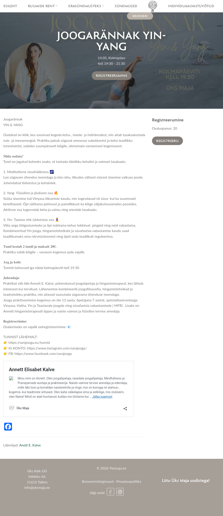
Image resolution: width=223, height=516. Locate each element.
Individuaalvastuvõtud (191, 6)
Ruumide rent (42, 6)
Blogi (111, 16)
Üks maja (85, 16)
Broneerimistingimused (97, 481)
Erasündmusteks (86, 6)
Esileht (10, 6)
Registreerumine (111, 75)
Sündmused (126, 6)
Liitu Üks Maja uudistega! (186, 480)
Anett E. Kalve (30, 445)
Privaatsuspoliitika (128, 481)
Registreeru (167, 141)
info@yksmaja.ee (37, 487)
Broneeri (140, 16)
